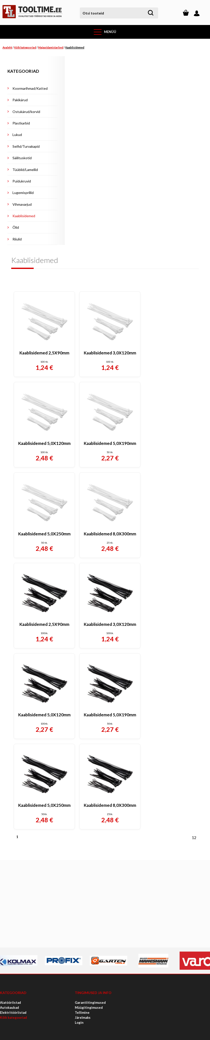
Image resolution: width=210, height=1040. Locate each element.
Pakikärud (20, 100)
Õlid (15, 227)
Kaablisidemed (74, 47)
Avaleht (7, 47)
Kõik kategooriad (25, 47)
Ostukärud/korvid (26, 111)
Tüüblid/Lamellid (25, 169)
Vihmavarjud (22, 204)
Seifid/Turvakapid (26, 146)
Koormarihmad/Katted (30, 88)
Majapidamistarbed (50, 47)
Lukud (17, 134)
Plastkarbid (21, 123)
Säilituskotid (22, 158)
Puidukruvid (21, 181)
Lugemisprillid (23, 192)
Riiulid (17, 239)
